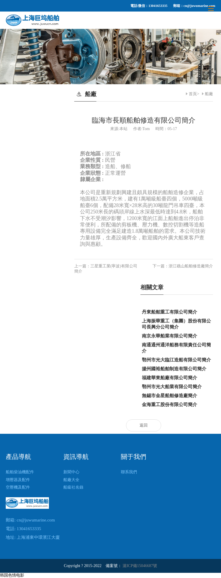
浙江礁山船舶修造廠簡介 (191, 266)
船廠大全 (71, 480)
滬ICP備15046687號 (140, 566)
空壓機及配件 (18, 487)
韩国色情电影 (12, 575)
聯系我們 (129, 472)
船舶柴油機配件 (20, 472)
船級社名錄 (73, 487)
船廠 (209, 94)
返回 (144, 425)
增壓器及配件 (18, 480)
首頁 (193, 94)
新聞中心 (71, 472)
